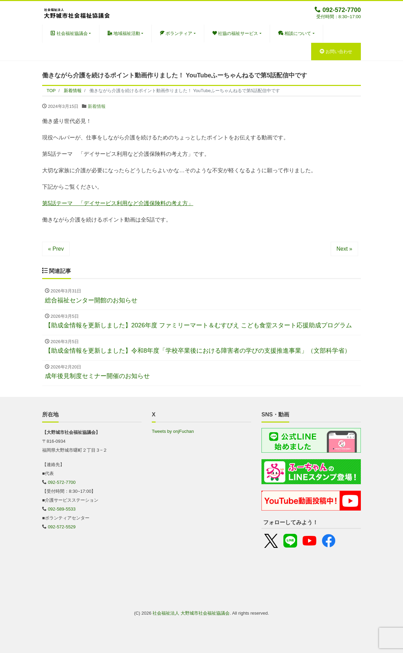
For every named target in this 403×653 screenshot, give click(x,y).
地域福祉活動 (124, 33)
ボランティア (176, 33)
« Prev (56, 249)
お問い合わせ (336, 51)
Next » (344, 249)
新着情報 (97, 106)
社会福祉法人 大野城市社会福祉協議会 (191, 613)
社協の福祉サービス (235, 33)
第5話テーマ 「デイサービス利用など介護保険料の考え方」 (117, 203)
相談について (295, 33)
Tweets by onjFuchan (173, 431)
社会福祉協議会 (69, 33)
